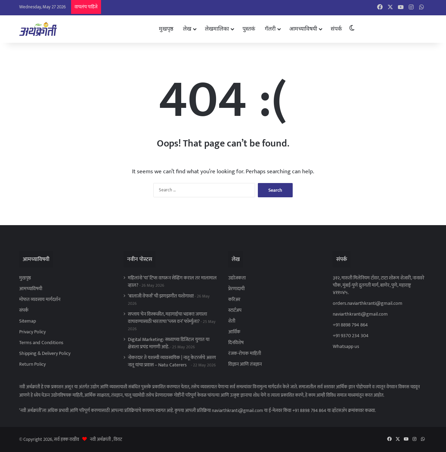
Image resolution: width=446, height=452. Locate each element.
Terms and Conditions (41, 343)
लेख (187, 29)
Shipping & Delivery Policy (44, 353)
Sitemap (27, 321)
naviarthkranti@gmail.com (360, 314)
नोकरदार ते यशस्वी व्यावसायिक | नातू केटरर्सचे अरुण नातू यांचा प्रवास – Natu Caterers (172, 361)
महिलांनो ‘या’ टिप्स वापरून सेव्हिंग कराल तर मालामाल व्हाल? (172, 281)
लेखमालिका (217, 29)
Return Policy (32, 364)
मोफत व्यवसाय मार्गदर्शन (39, 299)
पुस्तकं (249, 29)
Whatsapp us (346, 346)
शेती (231, 321)
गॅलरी (270, 29)
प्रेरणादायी (236, 289)
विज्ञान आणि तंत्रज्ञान (245, 364)
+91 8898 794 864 (350, 325)
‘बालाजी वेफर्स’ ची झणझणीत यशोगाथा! (161, 296)
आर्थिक (234, 332)
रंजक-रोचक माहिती (244, 353)
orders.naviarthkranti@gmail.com (367, 303)
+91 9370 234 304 (351, 336)
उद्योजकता (237, 278)
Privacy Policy (32, 332)
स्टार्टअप (234, 310)
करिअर (234, 299)
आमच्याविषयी (303, 29)
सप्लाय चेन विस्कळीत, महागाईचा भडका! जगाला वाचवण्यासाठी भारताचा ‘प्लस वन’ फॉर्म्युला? (167, 317)
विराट (118, 439)
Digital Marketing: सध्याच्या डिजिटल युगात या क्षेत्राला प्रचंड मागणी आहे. (168, 343)
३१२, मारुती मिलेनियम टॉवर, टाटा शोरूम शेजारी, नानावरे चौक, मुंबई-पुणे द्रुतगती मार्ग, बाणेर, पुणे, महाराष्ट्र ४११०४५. (378, 285)
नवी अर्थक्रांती (100, 439)
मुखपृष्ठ (166, 29)
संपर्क (336, 29)
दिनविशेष (236, 343)
